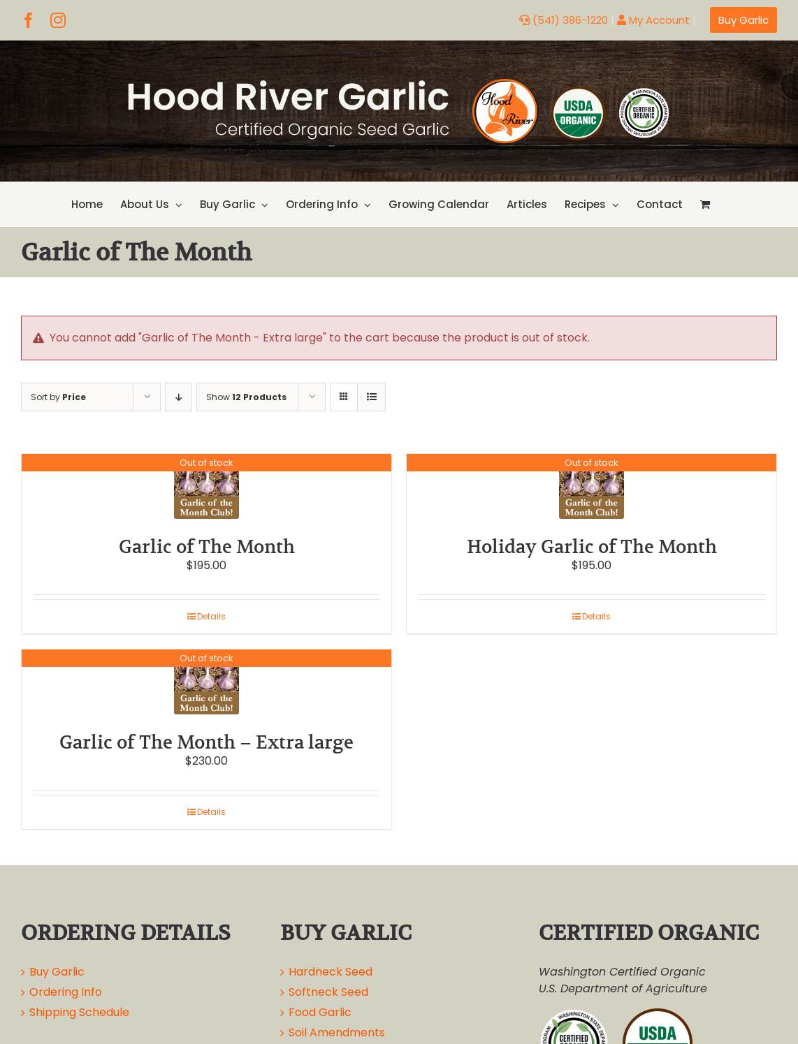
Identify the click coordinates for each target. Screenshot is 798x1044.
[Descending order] (178, 397)
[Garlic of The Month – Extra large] (206, 681)
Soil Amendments (337, 1032)
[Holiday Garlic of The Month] (591, 486)
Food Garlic (320, 1012)
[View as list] (371, 397)
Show (246, 397)
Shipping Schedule (79, 1012)
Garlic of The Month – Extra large (206, 741)
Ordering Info (65, 992)
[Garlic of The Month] (206, 486)
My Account (653, 20)
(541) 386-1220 (563, 20)
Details (211, 616)
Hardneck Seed (330, 972)
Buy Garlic (57, 972)
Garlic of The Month (207, 546)
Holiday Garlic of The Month (592, 546)
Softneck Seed (328, 992)
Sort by (58, 397)
